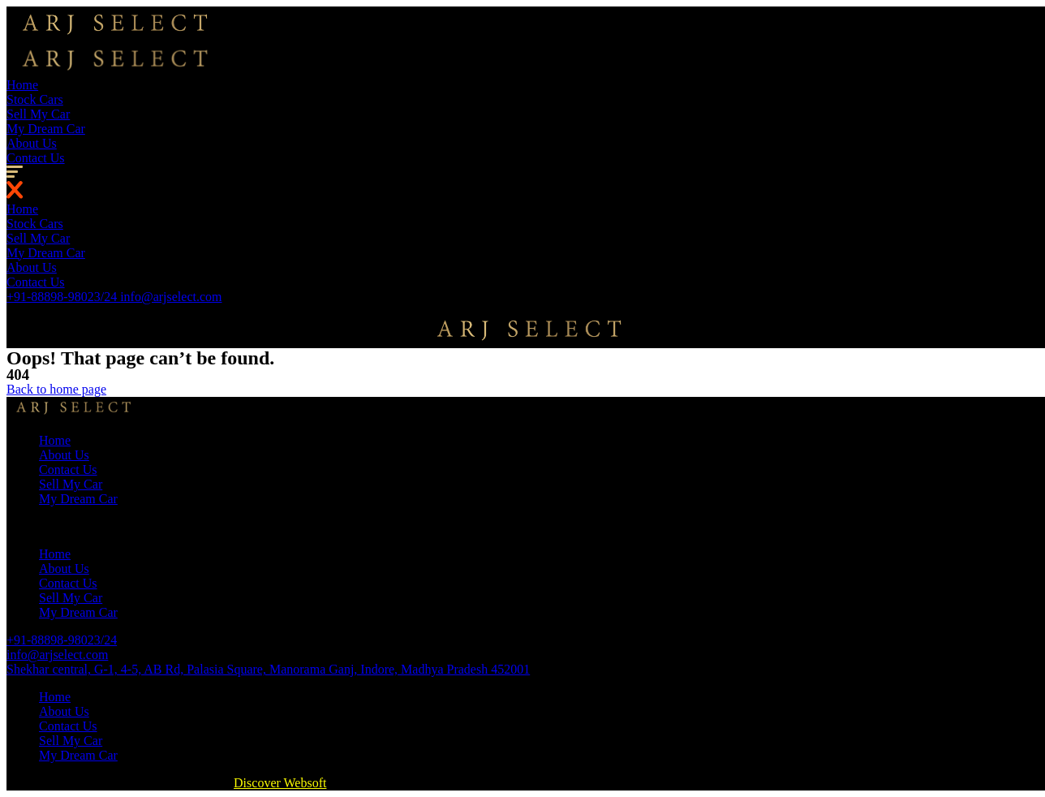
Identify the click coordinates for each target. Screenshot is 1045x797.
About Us (31, 143)
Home (22, 85)
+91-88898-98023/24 (63, 297)
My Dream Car (45, 129)
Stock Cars (34, 99)
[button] (56, 389)
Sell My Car (38, 114)
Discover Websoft (280, 783)
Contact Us (35, 158)
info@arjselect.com (170, 297)
